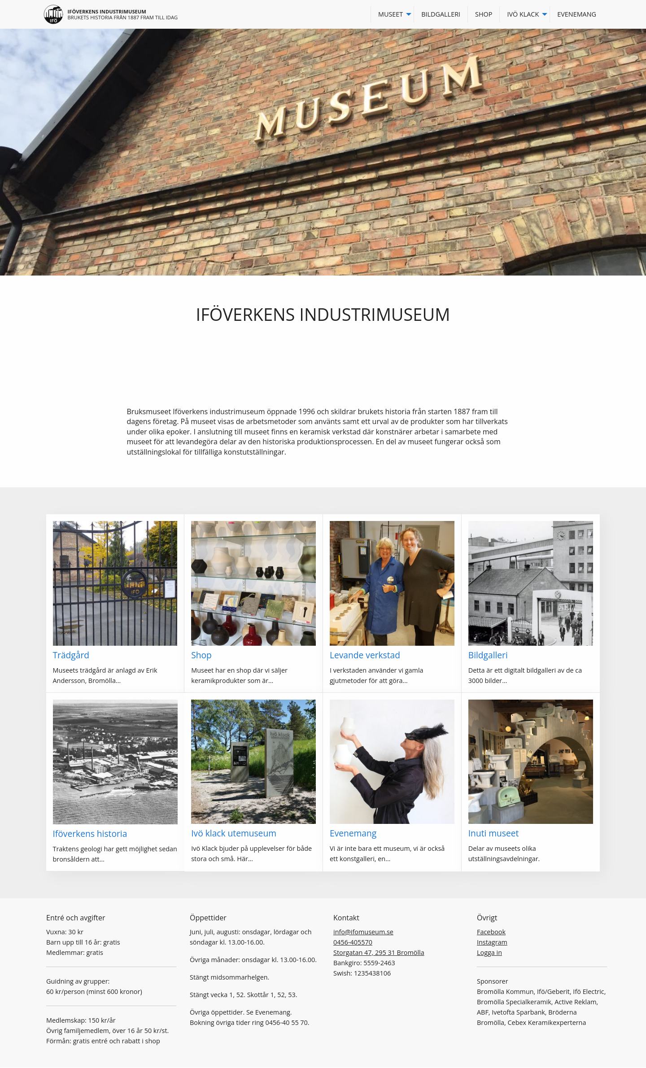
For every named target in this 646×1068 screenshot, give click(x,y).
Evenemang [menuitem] (576, 14)
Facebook (491, 932)
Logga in (489, 952)
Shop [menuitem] (483, 14)
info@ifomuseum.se (363, 932)
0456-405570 (352, 942)
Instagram (492, 942)
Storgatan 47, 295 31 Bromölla (378, 952)
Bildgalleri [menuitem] (440, 14)
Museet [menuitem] (390, 14)
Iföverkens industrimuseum (107, 11)
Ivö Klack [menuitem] (523, 14)
